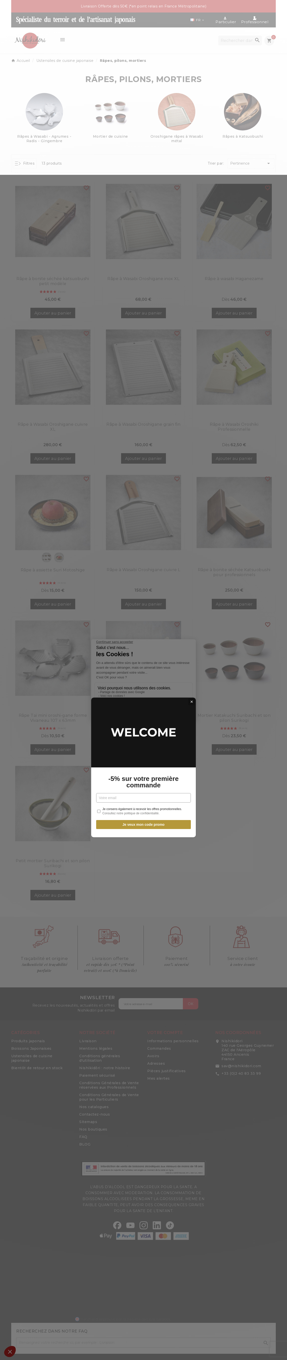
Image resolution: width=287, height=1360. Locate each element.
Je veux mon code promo (144, 737)
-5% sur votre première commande (143, 694)
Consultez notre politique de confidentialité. (130, 726)
